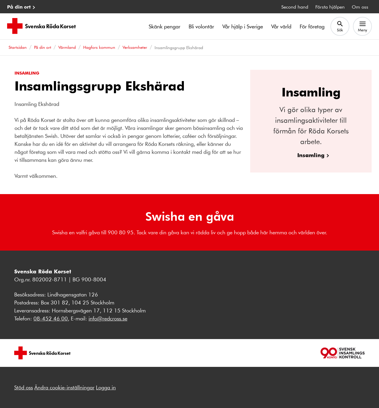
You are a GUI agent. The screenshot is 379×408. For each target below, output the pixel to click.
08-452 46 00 (50, 318)
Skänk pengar (164, 26)
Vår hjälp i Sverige (242, 26)
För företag (312, 26)
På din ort (19, 7)
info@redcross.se (108, 318)
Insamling (311, 154)
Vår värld (281, 26)
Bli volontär (201, 26)
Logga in (106, 387)
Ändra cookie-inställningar (64, 387)
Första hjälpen (330, 7)
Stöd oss (23, 387)
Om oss (360, 7)
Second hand (294, 7)
